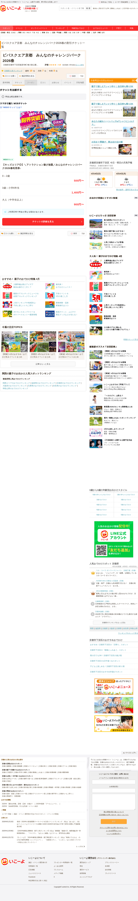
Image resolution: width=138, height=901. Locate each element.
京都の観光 (73, 766)
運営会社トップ (85, 862)
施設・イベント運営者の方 (38, 862)
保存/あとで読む (105, 2)
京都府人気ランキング (13, 71)
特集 (131, 28)
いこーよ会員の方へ (114, 834)
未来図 (107, 866)
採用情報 (83, 873)
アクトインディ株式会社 (106, 858)
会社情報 (108, 870)
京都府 (105, 628)
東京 (24, 32)
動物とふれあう (116, 8)
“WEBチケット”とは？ (11, 107)
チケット (18, 82)
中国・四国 (86, 32)
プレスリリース (110, 873)
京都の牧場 (52, 766)
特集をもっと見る (130, 339)
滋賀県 (98, 628)
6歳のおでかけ (101, 510)
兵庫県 (119, 628)
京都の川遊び (6, 781)
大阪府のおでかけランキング (14, 386)
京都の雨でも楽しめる (9, 787)
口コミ (43, 82)
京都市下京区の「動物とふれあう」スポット (108, 650)
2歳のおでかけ (101, 500)
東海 (43, 32)
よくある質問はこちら (114, 831)
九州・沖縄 (97, 32)
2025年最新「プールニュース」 (47, 804)
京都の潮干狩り (52, 794)
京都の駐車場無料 (41, 779)
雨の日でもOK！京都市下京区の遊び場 (106, 655)
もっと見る (79, 846)
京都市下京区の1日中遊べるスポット (105, 661)
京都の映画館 (37, 787)
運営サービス (84, 870)
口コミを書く (9, 76)
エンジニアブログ (86, 877)
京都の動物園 (17, 766)
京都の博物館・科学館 (51, 787)
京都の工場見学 (7, 772)
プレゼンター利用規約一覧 (63, 862)
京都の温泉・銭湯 (8, 794)
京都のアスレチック (56, 779)
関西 (65, 32)
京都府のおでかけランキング (68, 383)
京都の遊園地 (6, 766)
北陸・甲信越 (56, 32)
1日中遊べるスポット (130, 8)
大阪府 (112, 628)
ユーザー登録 (6, 814)
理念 (81, 866)
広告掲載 (32, 870)
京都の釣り (43, 766)
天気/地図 (80, 82)
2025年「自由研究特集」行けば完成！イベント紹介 (20, 806)
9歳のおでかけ (126, 515)
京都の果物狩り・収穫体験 (11, 796)
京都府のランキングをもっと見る (113, 623)
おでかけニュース (100, 28)
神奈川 (28, 32)
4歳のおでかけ (101, 505)
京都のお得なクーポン (9, 779)
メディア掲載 (58, 873)
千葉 (33, 32)
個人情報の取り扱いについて (114, 812)
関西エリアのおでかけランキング (16, 383)
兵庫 (77, 32)
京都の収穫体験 (50, 772)
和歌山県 (133, 628)
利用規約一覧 (33, 866)
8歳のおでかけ (101, 515)
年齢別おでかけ (78, 28)
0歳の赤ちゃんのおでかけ (102, 494)
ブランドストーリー (112, 862)
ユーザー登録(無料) (121, 2)
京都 (73, 32)
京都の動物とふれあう (36, 772)
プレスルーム (58, 870)
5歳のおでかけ (126, 505)
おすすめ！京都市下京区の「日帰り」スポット (109, 645)
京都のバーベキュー (31, 766)
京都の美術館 (65, 787)
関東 (20, 32)
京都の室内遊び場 (25, 787)
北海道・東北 (5, 32)
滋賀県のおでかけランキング (43, 383)
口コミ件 (79, 65)
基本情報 (6, 82)
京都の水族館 (76, 787)
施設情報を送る (26, 76)
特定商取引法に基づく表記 (38, 880)
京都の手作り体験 (20, 772)
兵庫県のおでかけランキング (39, 386)
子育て (119, 28)
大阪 (69, 32)
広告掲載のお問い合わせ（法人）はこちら (114, 815)
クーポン (30, 82)
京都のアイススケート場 (36, 794)
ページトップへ (129, 753)
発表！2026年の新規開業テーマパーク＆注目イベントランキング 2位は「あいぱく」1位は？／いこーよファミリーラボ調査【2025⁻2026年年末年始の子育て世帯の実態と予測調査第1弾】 (48, 824)
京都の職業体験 (63, 772)
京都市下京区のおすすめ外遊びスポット (106, 672)
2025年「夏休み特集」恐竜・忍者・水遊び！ (17, 804)
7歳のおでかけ (126, 510)
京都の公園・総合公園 (72, 779)
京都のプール (62, 766)
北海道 (13, 32)
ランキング (60, 28)
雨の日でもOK (104, 8)
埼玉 (37, 32)
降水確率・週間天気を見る (127, 190)
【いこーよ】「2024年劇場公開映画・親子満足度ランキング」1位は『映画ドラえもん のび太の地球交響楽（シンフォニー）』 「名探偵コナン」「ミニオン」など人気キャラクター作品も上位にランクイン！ (49, 839)
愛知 (47, 32)
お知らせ (55, 82)
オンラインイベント (39, 28)
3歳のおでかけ (126, 500)
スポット (6, 28)
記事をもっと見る (43, 364)
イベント (19, 28)
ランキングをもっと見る (128, 633)
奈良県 (126, 628)
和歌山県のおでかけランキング (15, 388)
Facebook (32, 877)
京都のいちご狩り (65, 794)
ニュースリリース (35, 873)
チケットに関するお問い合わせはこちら (114, 828)
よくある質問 (58, 866)
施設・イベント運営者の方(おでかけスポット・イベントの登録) (36, 814)
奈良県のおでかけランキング (65, 386)
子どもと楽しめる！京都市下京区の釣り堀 (107, 666)
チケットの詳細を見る (43, 221)
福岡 (103, 32)
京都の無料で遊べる (26, 779)
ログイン (134, 2)
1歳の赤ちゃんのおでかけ (126, 494)
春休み (95, 8)
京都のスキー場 (21, 794)
